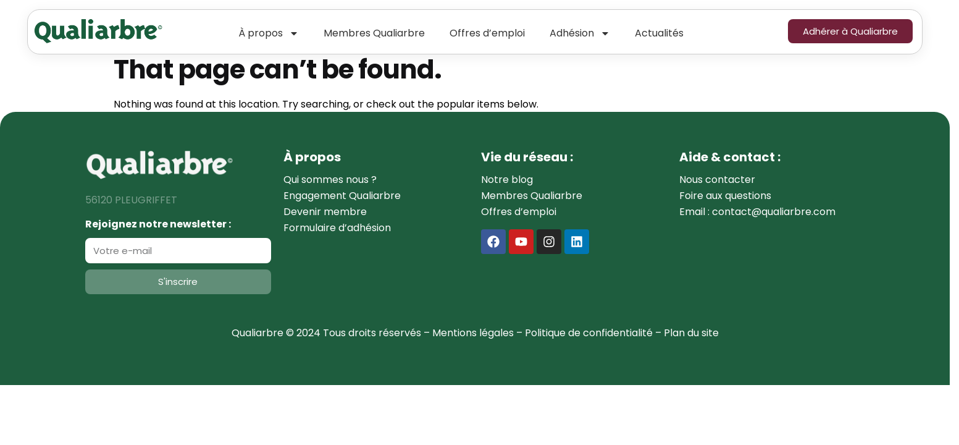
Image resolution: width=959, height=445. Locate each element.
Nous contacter (717, 179)
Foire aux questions (725, 196)
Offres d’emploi (487, 33)
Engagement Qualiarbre (342, 196)
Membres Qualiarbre (374, 33)
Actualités (659, 33)
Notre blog (507, 179)
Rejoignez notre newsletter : (158, 224)
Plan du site (691, 333)
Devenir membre (325, 212)
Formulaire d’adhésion (337, 228)
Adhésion (580, 33)
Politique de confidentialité (589, 333)
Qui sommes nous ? (330, 179)
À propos (268, 33)
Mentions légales (473, 333)
